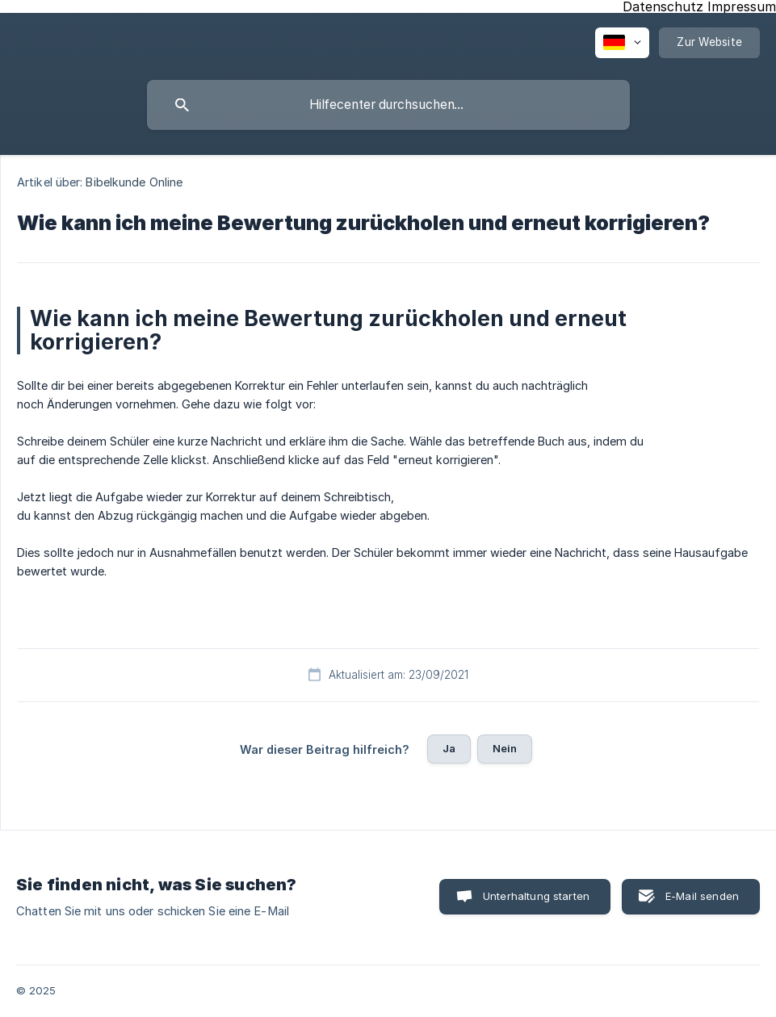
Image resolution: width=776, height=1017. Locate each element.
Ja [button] (449, 748)
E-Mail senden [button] (702, 895)
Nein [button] (505, 748)
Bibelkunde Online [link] (134, 182)
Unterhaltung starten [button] (536, 895)
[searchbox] (388, 105)
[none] (622, 42)
